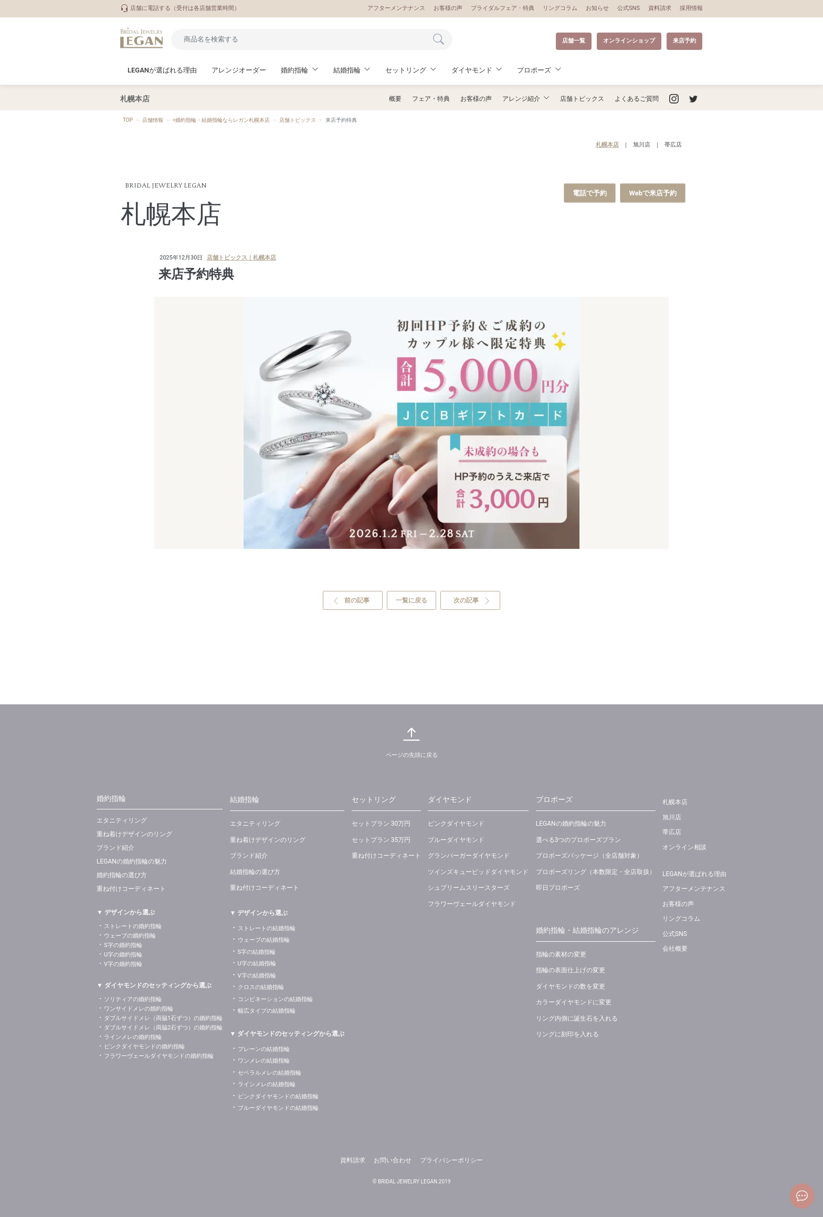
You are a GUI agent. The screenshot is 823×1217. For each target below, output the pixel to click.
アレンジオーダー (239, 70)
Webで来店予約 (653, 193)
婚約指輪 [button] (294, 70)
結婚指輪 (244, 799)
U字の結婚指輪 (257, 963)
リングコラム (560, 8)
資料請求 (659, 8)
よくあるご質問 (637, 98)
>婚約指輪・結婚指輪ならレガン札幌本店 (221, 120)
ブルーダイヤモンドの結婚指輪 (278, 1108)
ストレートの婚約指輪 (133, 926)
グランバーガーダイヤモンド (469, 855)
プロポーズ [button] (534, 70)
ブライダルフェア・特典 (502, 8)
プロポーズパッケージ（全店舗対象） (589, 855)
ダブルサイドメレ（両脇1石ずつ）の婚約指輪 (163, 1018)
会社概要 (675, 948)
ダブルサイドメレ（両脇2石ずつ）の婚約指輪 (163, 1027)
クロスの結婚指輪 (261, 987)
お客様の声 (448, 8)
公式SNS (628, 8)
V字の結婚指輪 (257, 975)
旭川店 (641, 144)
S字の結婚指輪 (257, 952)
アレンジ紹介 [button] (521, 98)
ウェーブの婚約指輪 (130, 935)
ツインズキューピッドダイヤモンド (478, 872)
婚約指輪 (111, 798)
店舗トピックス (582, 98)
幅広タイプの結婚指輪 (267, 1010)
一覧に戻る (411, 600)
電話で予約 (590, 193)
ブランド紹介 (115, 847)
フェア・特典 (431, 98)
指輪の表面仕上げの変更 (570, 970)
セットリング (374, 799)
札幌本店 (607, 144)
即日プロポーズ (558, 887)
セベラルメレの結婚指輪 (269, 1072)
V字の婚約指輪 (123, 964)
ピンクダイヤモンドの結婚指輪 (278, 1096)
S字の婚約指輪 (123, 945)
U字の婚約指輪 (123, 954)
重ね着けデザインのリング (134, 834)
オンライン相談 (684, 847)
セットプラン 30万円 (381, 823)
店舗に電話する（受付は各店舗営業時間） (180, 8)
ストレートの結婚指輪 (267, 928)
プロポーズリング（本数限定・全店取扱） (596, 872)
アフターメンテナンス (396, 8)
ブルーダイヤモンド (456, 840)
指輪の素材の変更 (561, 954)
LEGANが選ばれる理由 (162, 70)
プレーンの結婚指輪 (264, 1049)
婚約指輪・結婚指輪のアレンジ (587, 930)
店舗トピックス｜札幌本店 (241, 257)
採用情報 (691, 8)
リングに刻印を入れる (567, 1034)
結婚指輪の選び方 (255, 872)
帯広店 (673, 144)
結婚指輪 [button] (347, 70)
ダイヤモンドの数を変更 (570, 986)
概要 (395, 98)
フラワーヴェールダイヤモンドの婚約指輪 (159, 1056)
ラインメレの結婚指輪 (267, 1084)
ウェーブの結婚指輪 (264, 940)
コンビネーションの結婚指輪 (275, 999)
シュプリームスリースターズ (469, 887)
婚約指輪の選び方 (122, 875)
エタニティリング (122, 820)
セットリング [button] (405, 70)
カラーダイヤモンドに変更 (573, 1002)
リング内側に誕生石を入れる (577, 1018)
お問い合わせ (393, 1160)
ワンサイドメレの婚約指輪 (138, 1008)
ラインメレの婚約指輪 (133, 1037)
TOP (128, 120)
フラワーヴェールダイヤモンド (472, 904)
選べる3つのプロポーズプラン (578, 840)
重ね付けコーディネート (131, 888)
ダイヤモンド (450, 799)
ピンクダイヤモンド (456, 823)
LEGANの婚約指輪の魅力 (132, 861)
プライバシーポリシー (451, 1160)
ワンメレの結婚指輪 (264, 1060)
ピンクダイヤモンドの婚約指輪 (144, 1046)
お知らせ (597, 8)
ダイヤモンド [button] (471, 70)
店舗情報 (152, 120)
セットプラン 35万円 (381, 840)
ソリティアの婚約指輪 (133, 999)
